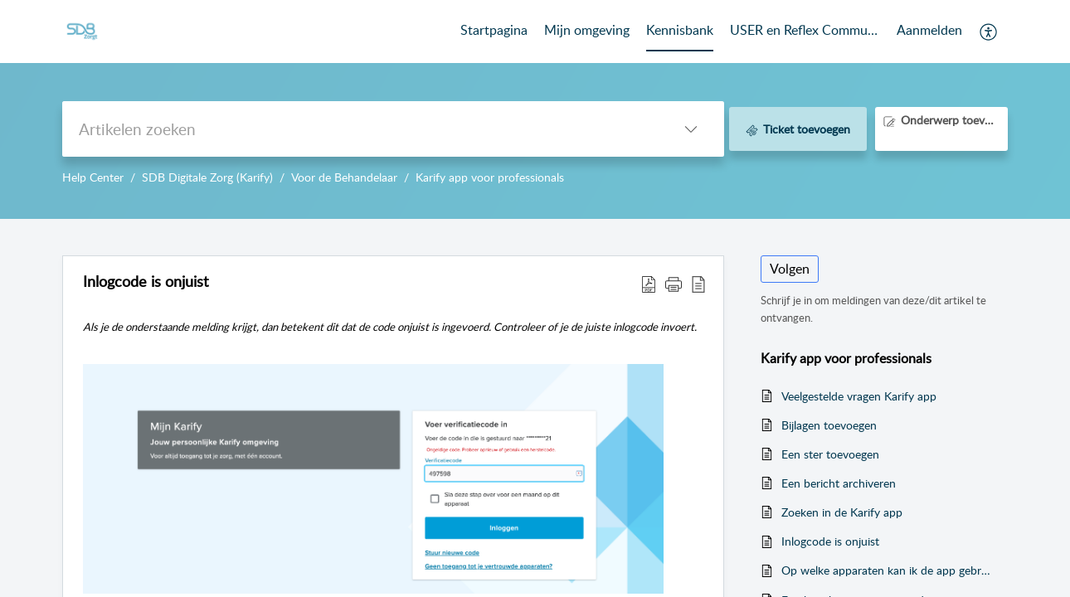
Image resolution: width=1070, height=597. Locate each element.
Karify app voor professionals (490, 177)
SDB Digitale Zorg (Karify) (207, 177)
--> (535, 109)
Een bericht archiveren (838, 483)
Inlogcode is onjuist (830, 541)
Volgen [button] (790, 269)
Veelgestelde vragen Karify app (858, 396)
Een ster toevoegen (830, 454)
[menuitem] (929, 31)
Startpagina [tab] (494, 30)
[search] (360, 129)
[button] (989, 31)
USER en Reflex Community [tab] (805, 30)
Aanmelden (929, 30)
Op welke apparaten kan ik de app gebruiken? (886, 570)
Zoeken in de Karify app (841, 512)
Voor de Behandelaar (344, 177)
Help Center (93, 177)
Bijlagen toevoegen (829, 425)
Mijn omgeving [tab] (587, 30)
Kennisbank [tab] (679, 30)
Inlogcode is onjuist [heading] (145, 282)
